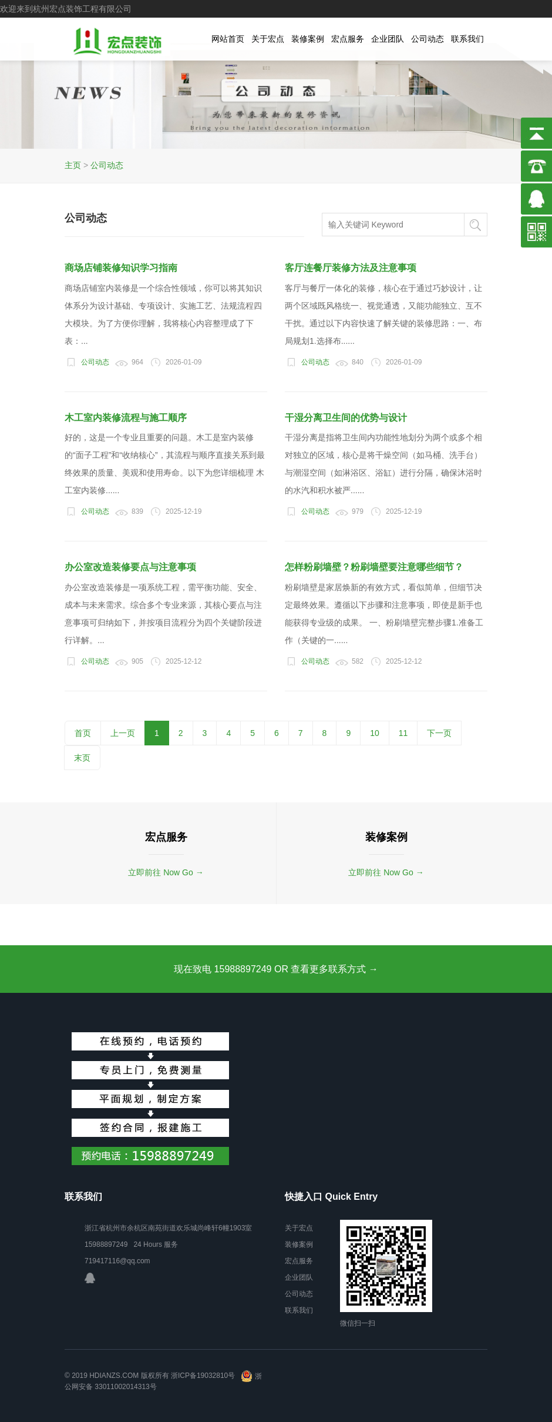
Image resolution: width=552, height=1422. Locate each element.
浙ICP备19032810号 (203, 1376)
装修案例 (307, 39)
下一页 (439, 733)
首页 (83, 733)
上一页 (122, 733)
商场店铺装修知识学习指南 (121, 268)
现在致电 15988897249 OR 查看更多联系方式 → (276, 969)
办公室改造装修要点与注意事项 (130, 567)
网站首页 (227, 39)
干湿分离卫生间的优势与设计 (346, 418)
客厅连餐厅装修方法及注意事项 (350, 268)
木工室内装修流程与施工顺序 (126, 418)
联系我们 (467, 39)
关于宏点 (267, 39)
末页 (82, 757)
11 (403, 733)
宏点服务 (347, 39)
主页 (73, 165)
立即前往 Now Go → (165, 872)
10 (374, 733)
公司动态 (427, 39)
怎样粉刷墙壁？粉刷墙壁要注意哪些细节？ (374, 567)
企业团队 (387, 39)
